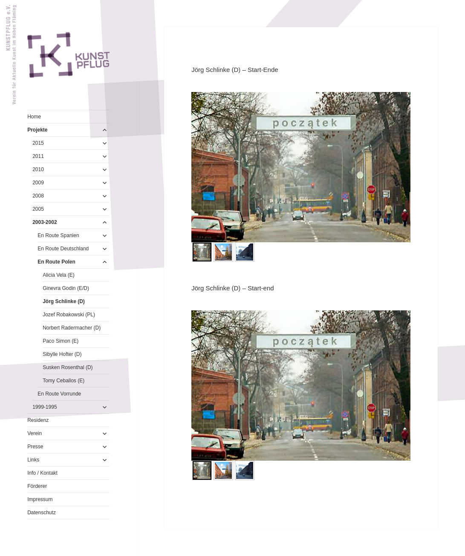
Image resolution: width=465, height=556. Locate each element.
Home (34, 117)
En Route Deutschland (63, 249)
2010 (38, 169)
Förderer (37, 486)
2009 (38, 183)
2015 (38, 143)
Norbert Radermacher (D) (72, 328)
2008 (38, 196)
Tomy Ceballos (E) (63, 381)
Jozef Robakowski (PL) (69, 315)
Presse (35, 447)
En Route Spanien (58, 235)
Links (33, 460)
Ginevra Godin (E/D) (66, 288)
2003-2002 (44, 222)
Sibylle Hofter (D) (62, 354)
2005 (38, 209)
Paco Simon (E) (60, 341)
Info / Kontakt (42, 473)
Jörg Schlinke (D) (64, 301)
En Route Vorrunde (59, 394)
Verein (34, 433)
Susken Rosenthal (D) (67, 367)
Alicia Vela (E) (59, 275)
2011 (38, 156)
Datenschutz (41, 513)
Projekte (37, 130)
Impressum (39, 499)
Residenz (38, 420)
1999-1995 (44, 407)
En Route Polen (56, 262)
